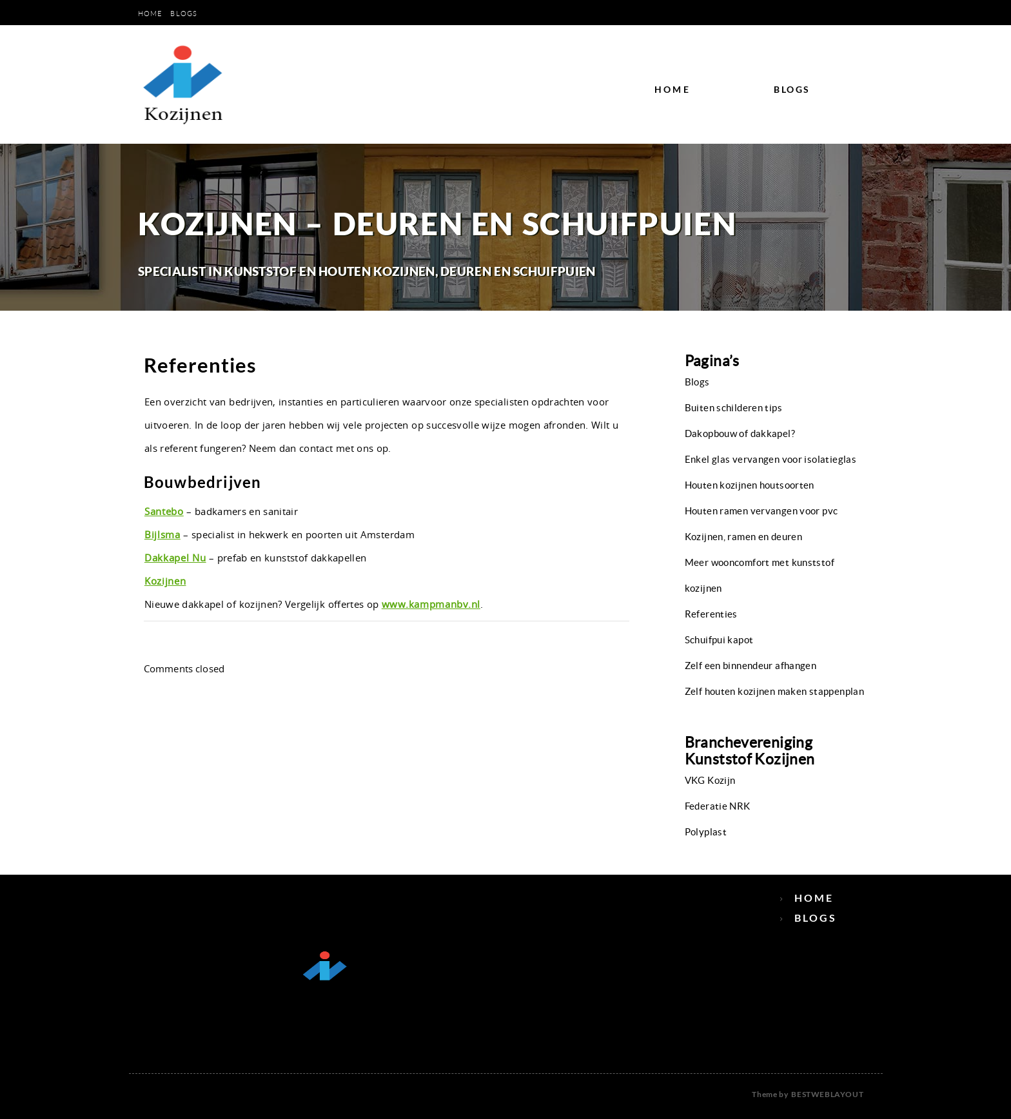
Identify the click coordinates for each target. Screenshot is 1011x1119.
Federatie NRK (718, 806)
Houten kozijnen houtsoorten (749, 485)
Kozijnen (165, 580)
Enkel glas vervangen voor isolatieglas (770, 459)
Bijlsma (162, 534)
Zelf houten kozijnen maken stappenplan (774, 691)
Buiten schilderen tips (733, 407)
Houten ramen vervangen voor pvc (761, 510)
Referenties (711, 613)
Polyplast (706, 831)
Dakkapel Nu (175, 557)
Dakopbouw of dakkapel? (740, 433)
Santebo (164, 511)
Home (150, 13)
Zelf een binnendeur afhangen (751, 665)
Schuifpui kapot (719, 639)
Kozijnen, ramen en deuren (744, 536)
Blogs (183, 13)
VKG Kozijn (710, 780)
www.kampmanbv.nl (431, 604)
